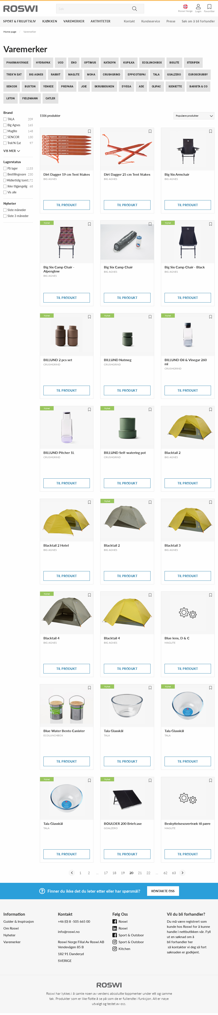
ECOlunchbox (152, 62)
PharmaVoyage (17, 62)
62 (165, 873)
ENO (74, 62)
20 (131, 873)
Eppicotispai (136, 74)
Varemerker (73, 21)
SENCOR (11, 86)
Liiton (10, 98)
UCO (60, 62)
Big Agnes (36, 74)
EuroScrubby (198, 74)
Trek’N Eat (14, 74)
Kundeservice (150, 21)
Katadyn (110, 62)
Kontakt (129, 21)
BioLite (174, 62)
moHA (91, 74)
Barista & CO (198, 86)
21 (140, 873)
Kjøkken (49, 21)
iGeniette (175, 86)
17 (106, 873)
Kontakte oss (163, 891)
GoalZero (174, 74)
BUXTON (30, 86)
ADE (141, 86)
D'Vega (126, 86)
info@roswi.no (69, 932)
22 (148, 873)
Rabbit (55, 74)
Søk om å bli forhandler (198, 21)
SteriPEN (193, 62)
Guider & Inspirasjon (18, 921)
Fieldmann (30, 98)
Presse (170, 21)
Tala (156, 74)
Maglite (74, 74)
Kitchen (124, 949)
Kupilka (129, 62)
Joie (84, 86)
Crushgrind (111, 74)
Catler (50, 98)
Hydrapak (43, 62)
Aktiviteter (100, 21)
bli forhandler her (180, 942)
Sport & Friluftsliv (19, 21)
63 (174, 873)
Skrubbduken (104, 86)
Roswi (123, 921)
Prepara (67, 86)
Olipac (156, 86)
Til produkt (66, 205)
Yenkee (48, 86)
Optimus (90, 62)
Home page (9, 31)
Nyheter (9, 935)
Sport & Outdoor (131, 935)
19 (123, 873)
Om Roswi (11, 928)
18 (114, 873)
